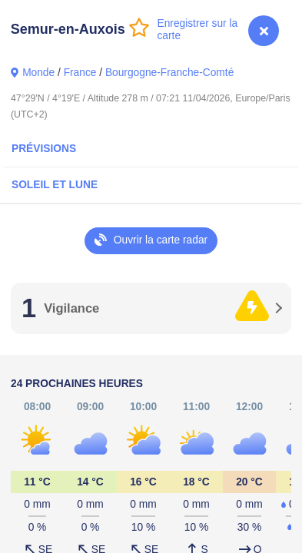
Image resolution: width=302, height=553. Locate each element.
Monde (38, 72)
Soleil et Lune (55, 184)
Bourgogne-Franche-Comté (169, 72)
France (80, 72)
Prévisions (44, 148)
